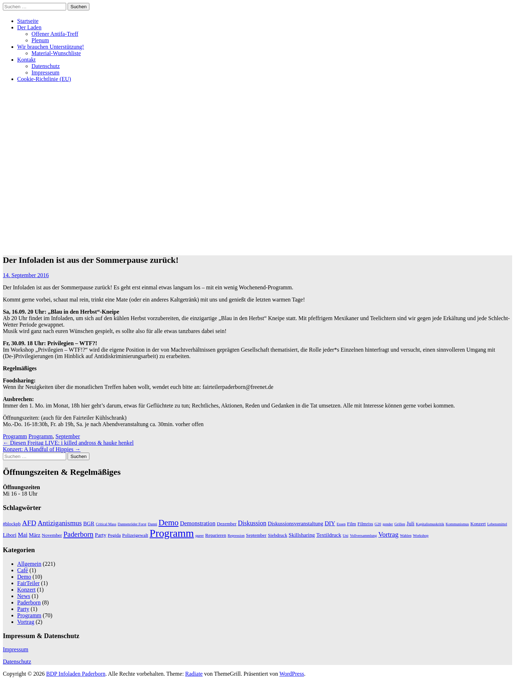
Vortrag (25, 622)
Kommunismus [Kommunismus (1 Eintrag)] (457, 524)
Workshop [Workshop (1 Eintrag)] (420, 535)
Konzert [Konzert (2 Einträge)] (478, 523)
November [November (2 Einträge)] (52, 535)
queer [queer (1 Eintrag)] (199, 535)
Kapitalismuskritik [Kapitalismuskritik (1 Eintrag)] (430, 524)
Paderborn (29, 602)
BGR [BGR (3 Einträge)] (88, 523)
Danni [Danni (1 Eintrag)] (152, 524)
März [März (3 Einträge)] (34, 535)
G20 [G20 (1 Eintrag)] (377, 524)
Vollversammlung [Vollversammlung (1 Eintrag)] (363, 535)
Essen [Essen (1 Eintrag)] (341, 524)
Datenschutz (45, 66)
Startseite (28, 21)
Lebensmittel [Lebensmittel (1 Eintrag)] (497, 524)
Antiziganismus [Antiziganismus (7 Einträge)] (60, 523)
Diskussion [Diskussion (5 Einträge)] (252, 523)
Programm (15, 436)
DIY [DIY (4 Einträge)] (330, 523)
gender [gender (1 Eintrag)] (388, 524)
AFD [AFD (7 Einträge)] (29, 523)
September (67, 436)
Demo (24, 577)
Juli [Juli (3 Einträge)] (411, 523)
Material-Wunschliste (56, 53)
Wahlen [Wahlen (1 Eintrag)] (405, 535)
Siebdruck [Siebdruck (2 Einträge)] (277, 535)
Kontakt (26, 60)
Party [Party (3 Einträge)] (100, 535)
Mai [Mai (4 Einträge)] (23, 534)
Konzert (26, 590)
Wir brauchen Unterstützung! (50, 47)
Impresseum (45, 72)
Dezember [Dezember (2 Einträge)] (226, 523)
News (23, 596)
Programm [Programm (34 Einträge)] (171, 533)
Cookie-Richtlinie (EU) (44, 79)
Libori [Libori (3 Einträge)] (9, 535)
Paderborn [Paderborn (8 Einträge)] (78, 534)
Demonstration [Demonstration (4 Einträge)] (197, 523)
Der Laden (29, 27)
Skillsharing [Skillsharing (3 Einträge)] (302, 535)
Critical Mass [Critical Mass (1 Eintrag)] (106, 524)
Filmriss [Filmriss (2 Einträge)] (365, 523)
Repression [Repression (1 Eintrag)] (235, 535)
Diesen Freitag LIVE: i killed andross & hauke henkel (68, 443)
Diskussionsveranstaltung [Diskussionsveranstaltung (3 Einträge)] (295, 523)
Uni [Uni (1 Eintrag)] (345, 535)
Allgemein (29, 564)
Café (22, 570)
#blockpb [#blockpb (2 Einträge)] (12, 523)
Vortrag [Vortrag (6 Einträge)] (388, 534)
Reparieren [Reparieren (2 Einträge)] (215, 535)
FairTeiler (28, 583)
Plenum (40, 40)
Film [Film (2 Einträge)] (351, 523)
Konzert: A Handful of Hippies (41, 449)
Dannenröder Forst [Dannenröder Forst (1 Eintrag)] (132, 524)
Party (23, 609)
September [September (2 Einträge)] (256, 535)
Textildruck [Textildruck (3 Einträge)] (328, 535)
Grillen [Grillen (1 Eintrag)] (399, 524)
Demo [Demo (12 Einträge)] (168, 522)
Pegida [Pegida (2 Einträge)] (114, 535)
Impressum (15, 649)
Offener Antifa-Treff (54, 34)
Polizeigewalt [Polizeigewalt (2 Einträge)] (135, 535)
